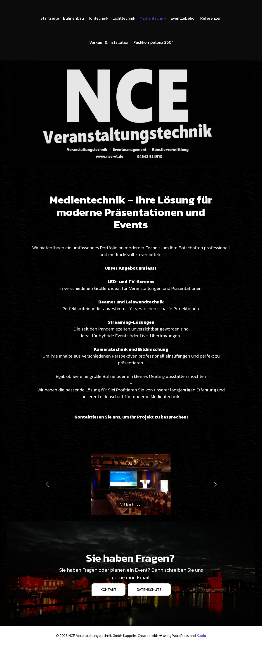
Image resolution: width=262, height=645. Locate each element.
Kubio (201, 635)
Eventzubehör (183, 18)
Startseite (49, 18)
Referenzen (211, 18)
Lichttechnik (124, 18)
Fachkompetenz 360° (153, 42)
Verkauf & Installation (109, 42)
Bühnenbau (73, 18)
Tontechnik (98, 18)
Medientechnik (153, 18)
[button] (47, 484)
